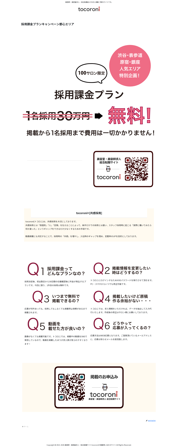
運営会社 (84, 441)
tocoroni (93, 441)
